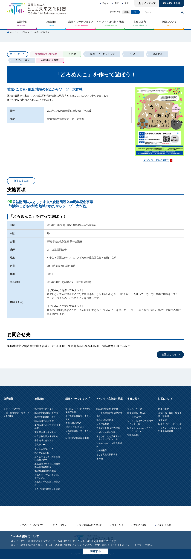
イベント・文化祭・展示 (110, 21)
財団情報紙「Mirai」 (137, 413)
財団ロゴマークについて (170, 424)
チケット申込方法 (12, 409)
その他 (99, 458)
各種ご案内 (140, 21)
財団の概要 (163, 409)
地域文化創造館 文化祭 (107, 409)
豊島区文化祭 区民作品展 (108, 428)
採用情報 (162, 420)
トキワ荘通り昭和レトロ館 (47, 489)
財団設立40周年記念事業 (77, 438)
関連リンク (117, 525)
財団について (169, 21)
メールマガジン (134, 417)
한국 (127, 3)
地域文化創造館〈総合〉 (46, 417)
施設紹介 (51, 21)
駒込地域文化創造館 (44, 421)
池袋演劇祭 (101, 450)
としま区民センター (44, 448)
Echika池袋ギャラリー (106, 432)
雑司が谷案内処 (41, 452)
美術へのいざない (73, 423)
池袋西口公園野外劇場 (45, 471)
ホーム (13, 32)
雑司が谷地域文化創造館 (46, 436)
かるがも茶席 (102, 424)
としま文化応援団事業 (107, 454)
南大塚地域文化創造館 (45, 432)
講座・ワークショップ (80, 21)
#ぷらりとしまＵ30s (74, 427)
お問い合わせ (173, 3)
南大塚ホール (40, 444)
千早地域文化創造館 (44, 440)
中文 (117, 3)
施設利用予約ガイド (44, 409)
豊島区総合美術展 (104, 420)
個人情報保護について (90, 525)
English (105, 3)
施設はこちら (169, 354)
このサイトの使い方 (32, 525)
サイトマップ (148, 3)
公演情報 (22, 21)
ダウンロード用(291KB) (156, 160)
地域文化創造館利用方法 (46, 413)
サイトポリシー (123, 545)
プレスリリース (134, 409)
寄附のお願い (133, 435)
